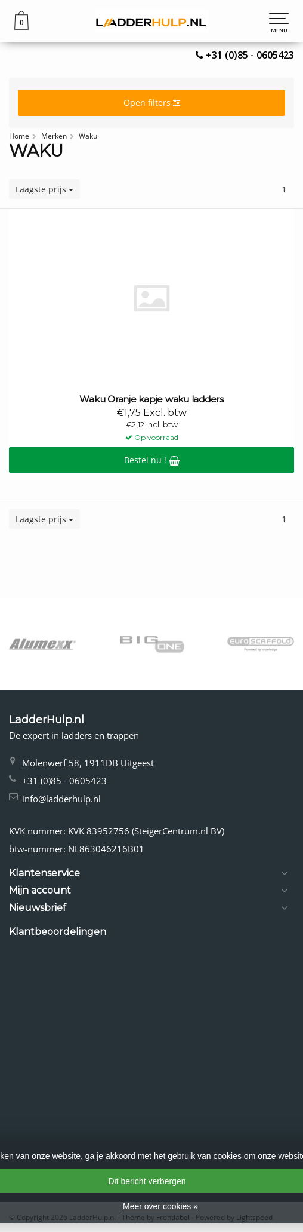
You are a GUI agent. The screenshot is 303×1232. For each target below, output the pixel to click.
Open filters (151, 102)
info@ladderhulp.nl (61, 799)
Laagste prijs (44, 189)
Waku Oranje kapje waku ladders (151, 399)
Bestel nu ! (152, 460)
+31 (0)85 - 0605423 (250, 55)
